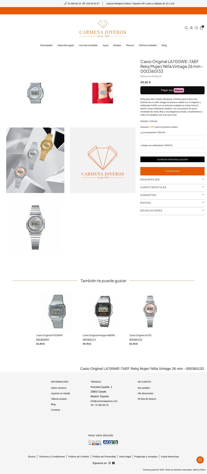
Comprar (172, 171)
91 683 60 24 (74, 3)
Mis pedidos (144, 388)
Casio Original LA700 (140, 335)
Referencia (145, 76)
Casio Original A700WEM (49, 335)
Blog (53, 404)
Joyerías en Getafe (60, 393)
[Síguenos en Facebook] (110, 463)
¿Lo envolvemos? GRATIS (152, 132)
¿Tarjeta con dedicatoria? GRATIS (156, 145)
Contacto (55, 410)
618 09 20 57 (92, 3)
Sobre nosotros (58, 388)
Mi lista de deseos (147, 399)
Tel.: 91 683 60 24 (100, 405)
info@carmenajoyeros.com (104, 401)
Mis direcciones (145, 393)
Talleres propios (59, 399)
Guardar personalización (172, 159)
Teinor (202, 470)
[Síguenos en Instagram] (113, 463)
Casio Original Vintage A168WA (99, 335)
